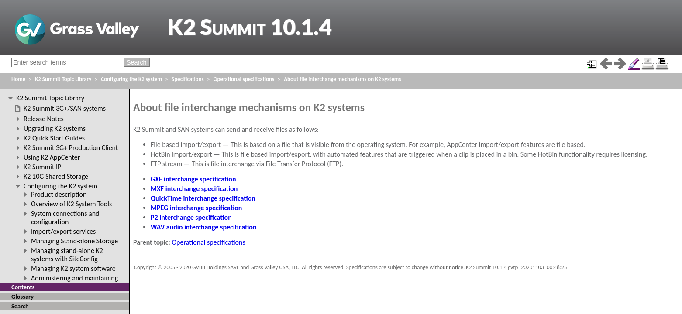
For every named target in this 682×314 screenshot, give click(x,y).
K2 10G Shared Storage (56, 176)
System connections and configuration (65, 217)
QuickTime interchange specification (203, 198)
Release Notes (44, 119)
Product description (58, 194)
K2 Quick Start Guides (54, 138)
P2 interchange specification (191, 217)
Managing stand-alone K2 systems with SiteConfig (67, 254)
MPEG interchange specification (196, 208)
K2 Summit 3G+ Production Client (71, 147)
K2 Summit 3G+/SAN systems (65, 108)
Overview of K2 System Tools (71, 204)
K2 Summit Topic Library (63, 79)
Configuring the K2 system (131, 79)
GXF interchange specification (193, 179)
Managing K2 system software (73, 268)
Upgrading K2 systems (55, 128)
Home (18, 79)
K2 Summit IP (42, 167)
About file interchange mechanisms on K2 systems (342, 79)
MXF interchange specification (194, 188)
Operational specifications (208, 242)
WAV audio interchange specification (203, 227)
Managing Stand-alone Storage (74, 241)
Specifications (188, 79)
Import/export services (63, 231)
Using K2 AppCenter (52, 157)
